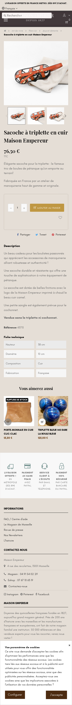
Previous (7, 116)
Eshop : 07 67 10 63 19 (20, 580)
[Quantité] (17, 208)
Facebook (43, 594)
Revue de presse (13, 530)
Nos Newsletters (13, 535)
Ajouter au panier (47, 208)
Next (65, 116)
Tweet (43, 234)
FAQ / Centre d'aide (16, 519)
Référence (10, 327)
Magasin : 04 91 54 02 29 (23, 574)
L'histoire (9, 540)
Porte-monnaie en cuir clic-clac (18, 431)
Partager (25, 234)
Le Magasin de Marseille (18, 524)
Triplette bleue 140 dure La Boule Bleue (52, 431)
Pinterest (61, 234)
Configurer (15, 694)
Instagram (12, 594)
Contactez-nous (17, 586)
